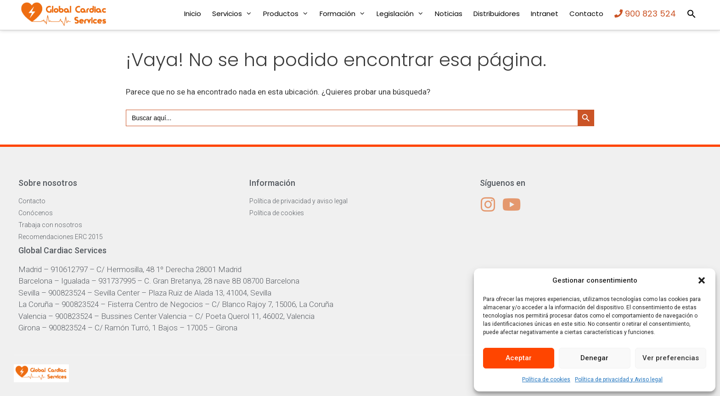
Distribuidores (496, 13)
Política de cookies (546, 379)
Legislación (403, 14)
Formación (345, 14)
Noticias (448, 13)
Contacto (586, 13)
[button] (701, 280)
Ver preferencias (670, 358)
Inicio (192, 13)
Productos (288, 14)
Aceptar (519, 358)
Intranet (544, 13)
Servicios (235, 14)
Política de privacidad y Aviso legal (619, 379)
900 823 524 (645, 13)
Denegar (594, 358)
